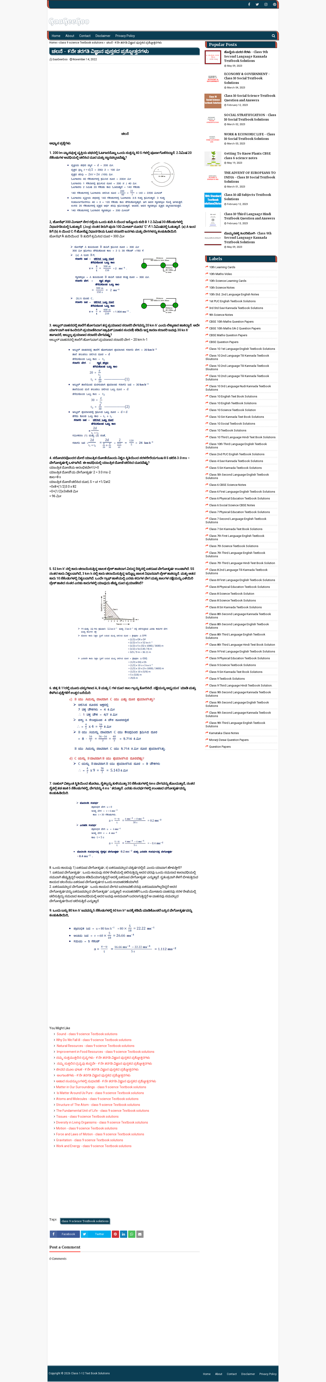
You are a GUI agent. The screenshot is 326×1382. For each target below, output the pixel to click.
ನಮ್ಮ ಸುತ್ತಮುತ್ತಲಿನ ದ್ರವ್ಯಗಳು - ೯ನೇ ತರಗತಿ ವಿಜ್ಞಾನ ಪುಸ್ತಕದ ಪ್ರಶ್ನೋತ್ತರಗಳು (103, 1057)
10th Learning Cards (222, 267)
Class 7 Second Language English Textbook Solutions (236, 520)
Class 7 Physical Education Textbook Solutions (239, 512)
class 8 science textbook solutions (232, 600)
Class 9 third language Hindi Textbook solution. (240, 685)
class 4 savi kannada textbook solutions (236, 461)
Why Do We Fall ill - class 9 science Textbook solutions (94, 1040)
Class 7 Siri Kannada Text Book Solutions (235, 529)
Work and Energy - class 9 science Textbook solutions (94, 1146)
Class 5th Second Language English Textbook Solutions (237, 476)
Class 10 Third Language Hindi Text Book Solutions (242, 437)
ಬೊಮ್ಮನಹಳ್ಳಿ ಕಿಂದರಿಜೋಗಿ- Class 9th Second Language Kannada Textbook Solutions (247, 237)
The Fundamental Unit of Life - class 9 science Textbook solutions (102, 1110)
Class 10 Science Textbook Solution (232, 410)
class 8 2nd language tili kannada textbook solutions (237, 571)
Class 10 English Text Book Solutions (233, 396)
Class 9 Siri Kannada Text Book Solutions (235, 672)
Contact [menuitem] (85, 36)
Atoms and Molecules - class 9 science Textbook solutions (97, 1099)
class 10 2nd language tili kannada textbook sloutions (237, 357)
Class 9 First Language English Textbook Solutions (242, 651)
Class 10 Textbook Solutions (227, 430)
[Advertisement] (124, 95)
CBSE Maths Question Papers (228, 335)
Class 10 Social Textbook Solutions (232, 423)
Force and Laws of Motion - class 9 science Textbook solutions (100, 1134)
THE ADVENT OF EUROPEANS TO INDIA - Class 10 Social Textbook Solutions (250, 177)
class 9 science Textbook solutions (81, 42)
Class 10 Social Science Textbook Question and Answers (249, 98)
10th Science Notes (222, 287)
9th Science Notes (221, 314)
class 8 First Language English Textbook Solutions (242, 580)
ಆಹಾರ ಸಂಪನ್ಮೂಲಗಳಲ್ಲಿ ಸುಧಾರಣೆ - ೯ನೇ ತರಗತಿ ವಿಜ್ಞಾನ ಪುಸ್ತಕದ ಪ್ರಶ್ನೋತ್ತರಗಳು (106, 1081)
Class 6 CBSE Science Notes (227, 485)
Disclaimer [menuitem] (103, 36)
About (218, 1374)
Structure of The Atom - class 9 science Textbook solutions (98, 1105)
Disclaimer (248, 1374)
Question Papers (220, 746)
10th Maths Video (220, 274)
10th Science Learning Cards (227, 280)
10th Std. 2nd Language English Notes (234, 294)
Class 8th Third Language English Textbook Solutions (235, 636)
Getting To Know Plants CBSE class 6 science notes (247, 156)
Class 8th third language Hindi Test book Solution (242, 644)
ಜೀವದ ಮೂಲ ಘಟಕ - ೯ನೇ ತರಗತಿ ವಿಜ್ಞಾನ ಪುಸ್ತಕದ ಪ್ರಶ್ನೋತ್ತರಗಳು (97, 1069)
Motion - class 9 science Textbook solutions (86, 1128)
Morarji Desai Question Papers (229, 740)
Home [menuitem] (56, 36)
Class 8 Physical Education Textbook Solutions (239, 587)
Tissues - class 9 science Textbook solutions (87, 1116)
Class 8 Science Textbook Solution (231, 593)
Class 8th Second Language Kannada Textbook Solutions (238, 615)
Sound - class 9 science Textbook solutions (86, 1034)
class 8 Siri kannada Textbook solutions (235, 607)
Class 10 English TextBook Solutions (232, 403)
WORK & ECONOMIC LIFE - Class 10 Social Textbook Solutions (249, 136)
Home (53, 42)
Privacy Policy (268, 1374)
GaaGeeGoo (60, 59)
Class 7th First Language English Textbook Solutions (235, 537)
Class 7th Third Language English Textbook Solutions (235, 554)
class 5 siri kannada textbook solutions (235, 468)
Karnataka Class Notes (224, 733)
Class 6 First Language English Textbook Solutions (242, 491)
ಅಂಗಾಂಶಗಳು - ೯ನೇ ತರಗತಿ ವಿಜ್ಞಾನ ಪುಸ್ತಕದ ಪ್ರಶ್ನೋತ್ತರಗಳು (93, 1075)
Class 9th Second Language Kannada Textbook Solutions (238, 694)
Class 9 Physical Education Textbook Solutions (239, 658)
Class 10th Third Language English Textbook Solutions (236, 445)
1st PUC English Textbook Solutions (232, 301)
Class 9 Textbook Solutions (227, 678)
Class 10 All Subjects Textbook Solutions (247, 197)
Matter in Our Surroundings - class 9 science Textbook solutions (101, 1087)
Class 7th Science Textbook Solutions (233, 546)
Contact (232, 1374)
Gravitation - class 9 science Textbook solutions (89, 1140)
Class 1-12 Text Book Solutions (90, 1373)
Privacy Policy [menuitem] (125, 36)
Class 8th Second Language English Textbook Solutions (237, 626)
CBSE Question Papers (223, 342)
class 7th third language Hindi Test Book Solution (242, 563)
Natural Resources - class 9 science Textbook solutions (95, 1046)
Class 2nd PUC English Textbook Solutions (236, 454)
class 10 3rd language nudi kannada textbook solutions (238, 387)
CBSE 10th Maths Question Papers (231, 321)
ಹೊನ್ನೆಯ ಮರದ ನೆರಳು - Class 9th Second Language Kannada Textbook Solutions (246, 56)
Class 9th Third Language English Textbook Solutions (235, 724)
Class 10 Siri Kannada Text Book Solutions (236, 416)
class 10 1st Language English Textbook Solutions (242, 348)
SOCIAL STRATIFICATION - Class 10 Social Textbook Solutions (250, 117)
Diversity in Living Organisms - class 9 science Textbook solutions (102, 1122)
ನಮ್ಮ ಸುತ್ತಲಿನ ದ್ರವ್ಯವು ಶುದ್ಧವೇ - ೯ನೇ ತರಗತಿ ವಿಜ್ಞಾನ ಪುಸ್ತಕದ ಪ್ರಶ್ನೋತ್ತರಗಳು (104, 1063)
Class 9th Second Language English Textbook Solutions (237, 704)
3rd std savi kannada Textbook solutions (236, 308)
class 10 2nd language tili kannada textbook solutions (237, 377)
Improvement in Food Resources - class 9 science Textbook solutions (105, 1052)
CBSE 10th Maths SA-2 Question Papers (235, 328)
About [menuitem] (69, 36)
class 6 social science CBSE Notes (232, 505)
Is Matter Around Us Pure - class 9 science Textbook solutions (100, 1093)
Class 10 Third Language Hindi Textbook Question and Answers (249, 216)
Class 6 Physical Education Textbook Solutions (239, 498)
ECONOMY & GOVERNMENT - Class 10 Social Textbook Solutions (247, 78)
